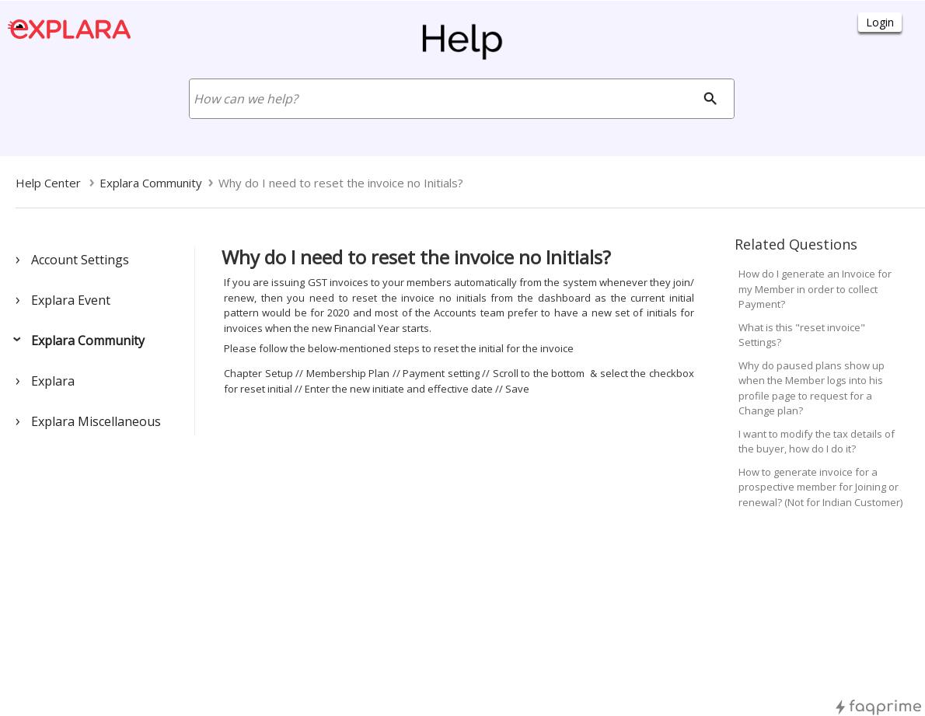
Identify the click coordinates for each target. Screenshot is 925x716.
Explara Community (88, 340)
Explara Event (70, 300)
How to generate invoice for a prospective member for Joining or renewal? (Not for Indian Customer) (820, 487)
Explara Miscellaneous (96, 421)
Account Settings (80, 259)
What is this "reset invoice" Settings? (801, 335)
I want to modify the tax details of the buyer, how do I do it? (816, 441)
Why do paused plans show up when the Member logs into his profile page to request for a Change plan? (811, 388)
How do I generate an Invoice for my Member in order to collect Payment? (815, 289)
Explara (53, 380)
